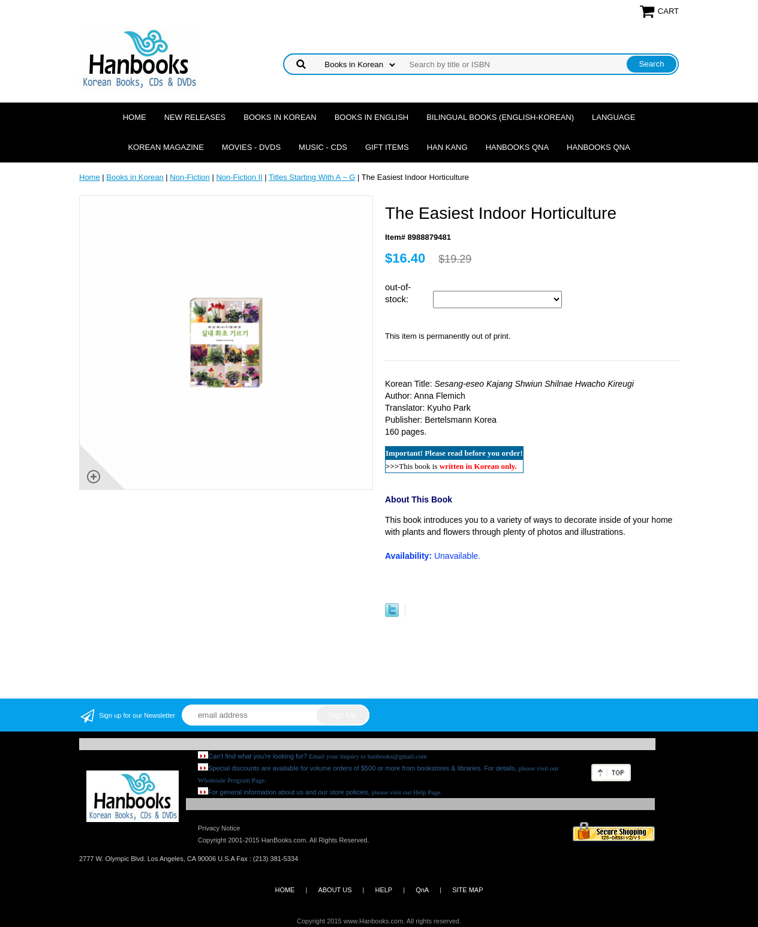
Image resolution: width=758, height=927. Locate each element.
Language (613, 117)
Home (134, 117)
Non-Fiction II (239, 177)
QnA (422, 889)
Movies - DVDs (251, 147)
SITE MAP (467, 889)
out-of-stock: (398, 293)
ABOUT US (334, 889)
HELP (383, 889)
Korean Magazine (165, 147)
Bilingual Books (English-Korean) (500, 117)
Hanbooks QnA (517, 147)
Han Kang (447, 147)
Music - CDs (323, 147)
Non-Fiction (189, 177)
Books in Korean (279, 117)
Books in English (372, 117)
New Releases (195, 117)
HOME (284, 889)
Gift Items (387, 147)
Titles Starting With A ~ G (312, 177)
